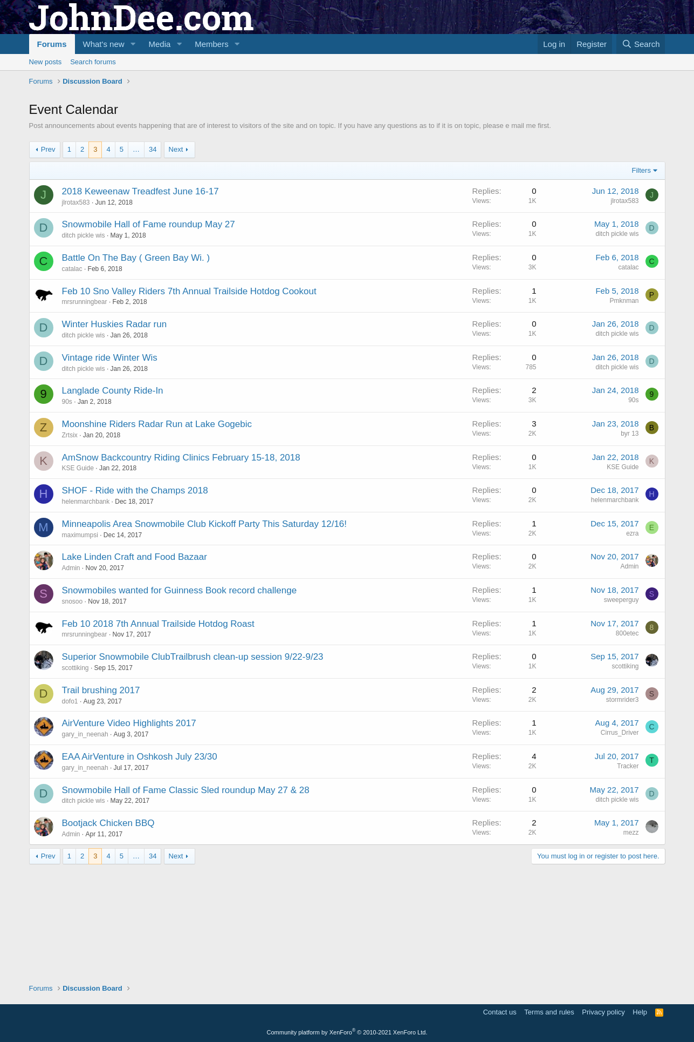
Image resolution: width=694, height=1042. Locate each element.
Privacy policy (603, 1012)
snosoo (72, 709)
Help (640, 1012)
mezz (631, 940)
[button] (132, 44)
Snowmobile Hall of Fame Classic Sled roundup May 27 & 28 (186, 898)
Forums (52, 44)
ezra (632, 641)
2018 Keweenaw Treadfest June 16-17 (140, 299)
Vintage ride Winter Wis (109, 466)
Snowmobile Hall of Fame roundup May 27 (148, 332)
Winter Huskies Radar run (114, 432)
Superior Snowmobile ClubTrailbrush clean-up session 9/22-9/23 (193, 765)
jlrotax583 (76, 310)
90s (67, 509)
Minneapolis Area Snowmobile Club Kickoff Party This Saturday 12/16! (204, 632)
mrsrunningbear (84, 410)
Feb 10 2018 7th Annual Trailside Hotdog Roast (158, 732)
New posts (45, 62)
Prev (48, 257)
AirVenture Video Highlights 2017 (129, 831)
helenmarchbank (86, 609)
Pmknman (623, 408)
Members (212, 44)
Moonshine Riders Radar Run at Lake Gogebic (157, 532)
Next (176, 257)
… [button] (136, 257)
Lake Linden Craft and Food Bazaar (134, 665)
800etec (627, 741)
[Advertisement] (225, 119)
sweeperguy (621, 708)
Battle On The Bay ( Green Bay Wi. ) (136, 366)
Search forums (93, 62)
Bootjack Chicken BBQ (108, 931)
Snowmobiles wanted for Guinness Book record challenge (179, 698)
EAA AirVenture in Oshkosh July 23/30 (139, 865)
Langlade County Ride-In (112, 498)
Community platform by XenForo (347, 1032)
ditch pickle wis (83, 343)
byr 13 (629, 541)
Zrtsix (70, 543)
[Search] (640, 44)
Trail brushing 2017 (101, 798)
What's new (104, 44)
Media (159, 44)
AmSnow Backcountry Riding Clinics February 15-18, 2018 (181, 565)
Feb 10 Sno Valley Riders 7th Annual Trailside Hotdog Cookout (189, 399)
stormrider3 (622, 807)
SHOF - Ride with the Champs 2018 (135, 598)
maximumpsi (80, 643)
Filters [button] (641, 278)
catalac (72, 377)
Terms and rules (549, 1012)
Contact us (500, 1012)
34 (152, 257)
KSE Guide (78, 576)
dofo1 (70, 809)
